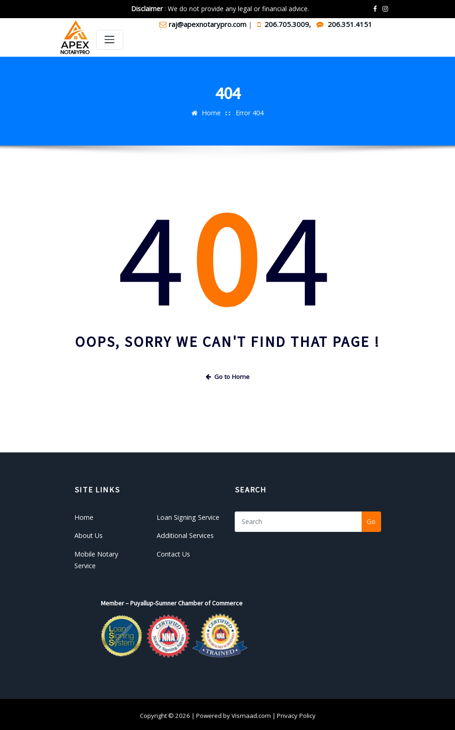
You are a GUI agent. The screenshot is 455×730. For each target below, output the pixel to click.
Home (211, 112)
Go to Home (228, 376)
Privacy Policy (295, 713)
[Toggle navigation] (109, 40)
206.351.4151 (344, 24)
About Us (88, 534)
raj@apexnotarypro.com (203, 24)
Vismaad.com (251, 713)
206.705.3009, (285, 24)
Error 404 (249, 112)
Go (371, 521)
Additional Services (185, 534)
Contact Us (173, 551)
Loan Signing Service (187, 515)
